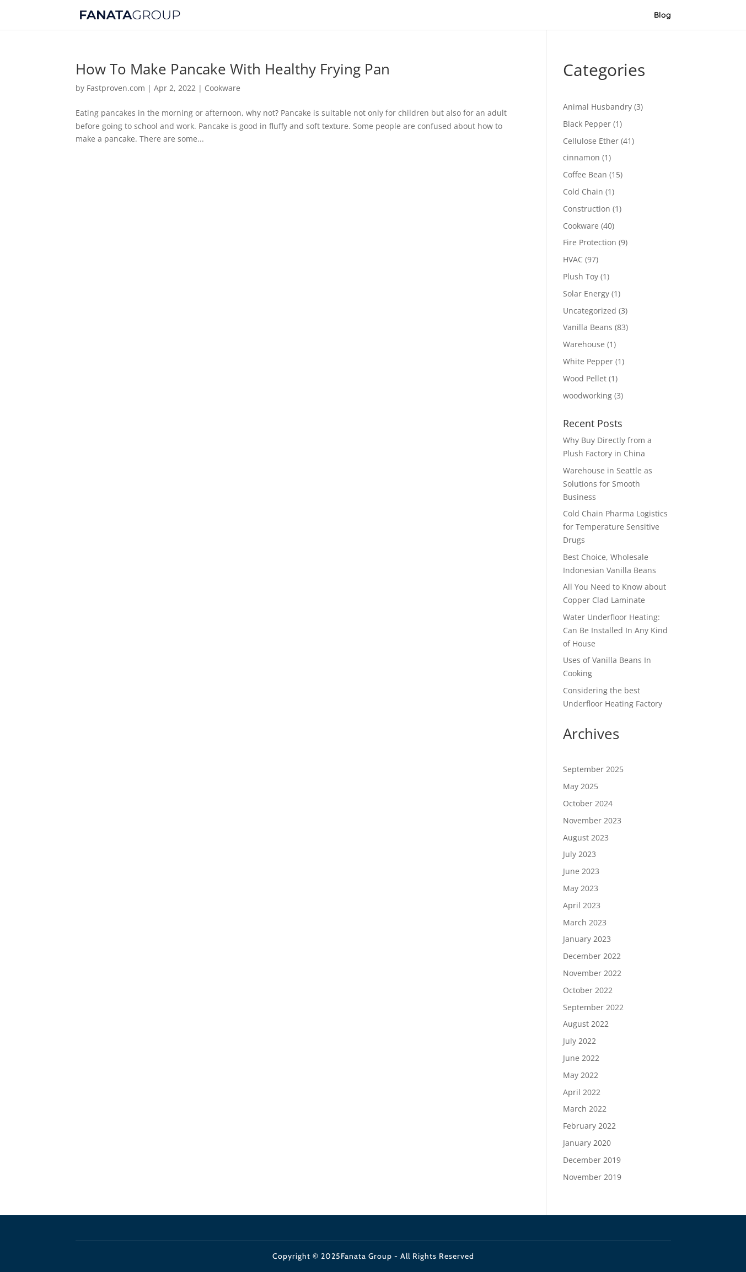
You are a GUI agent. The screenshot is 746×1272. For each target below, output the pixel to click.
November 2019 (592, 1177)
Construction (586, 208)
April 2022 (581, 1092)
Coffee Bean (585, 174)
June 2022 (581, 1058)
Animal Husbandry (597, 106)
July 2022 (579, 1041)
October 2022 (588, 990)
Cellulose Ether (591, 141)
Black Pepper (587, 123)
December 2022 (592, 956)
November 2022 (592, 973)
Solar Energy (586, 293)
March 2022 (585, 1108)
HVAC (573, 259)
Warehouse (584, 344)
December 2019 (592, 1160)
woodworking (587, 395)
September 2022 (593, 1007)
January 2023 (587, 939)
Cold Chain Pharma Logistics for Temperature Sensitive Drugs (615, 526)
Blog (662, 15)
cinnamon (581, 157)
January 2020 (587, 1143)
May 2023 (580, 888)
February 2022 (589, 1125)
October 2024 (588, 803)
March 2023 (585, 922)
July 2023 (579, 854)
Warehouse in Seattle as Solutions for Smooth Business (607, 483)
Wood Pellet (585, 378)
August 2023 (586, 837)
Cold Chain (583, 191)
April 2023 (581, 905)
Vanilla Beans (588, 327)
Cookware (222, 88)
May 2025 (580, 786)
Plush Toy (580, 276)
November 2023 (592, 820)
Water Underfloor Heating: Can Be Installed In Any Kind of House (615, 630)
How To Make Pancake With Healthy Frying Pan (233, 69)
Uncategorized (589, 310)
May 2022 (580, 1075)
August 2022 (586, 1023)
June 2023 (581, 871)
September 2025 (593, 769)
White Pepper (588, 361)
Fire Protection (589, 242)
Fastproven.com (116, 88)
